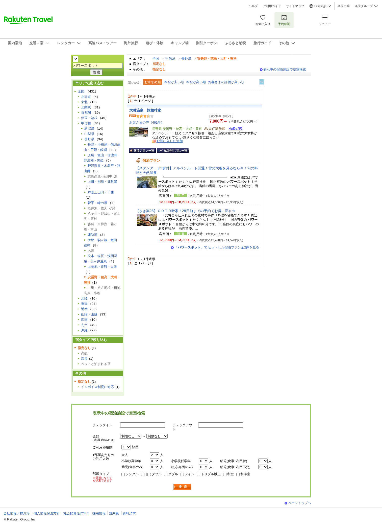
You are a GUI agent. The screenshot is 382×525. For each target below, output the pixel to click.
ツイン (189, 474)
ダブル (173, 474)
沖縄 (84, 330)
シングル (132, 474)
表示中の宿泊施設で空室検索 (284, 69)
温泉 (84, 358)
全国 (155, 58)
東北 (84, 102)
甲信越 (170, 58)
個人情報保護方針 (47, 513)
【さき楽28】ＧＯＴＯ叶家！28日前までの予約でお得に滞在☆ (186, 211)
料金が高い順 (196, 82)
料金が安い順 (174, 82)
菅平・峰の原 (97, 203)
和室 (230, 474)
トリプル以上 (211, 474)
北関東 (86, 107)
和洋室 (245, 474)
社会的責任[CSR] (76, 513)
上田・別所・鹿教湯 (102, 182)
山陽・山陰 (89, 314)
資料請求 (129, 513)
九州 (84, 325)
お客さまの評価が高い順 (226, 82)
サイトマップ (295, 6)
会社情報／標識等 (17, 513)
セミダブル (153, 474)
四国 (84, 320)
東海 (84, 304)
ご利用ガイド (272, 6)
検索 (182, 487)
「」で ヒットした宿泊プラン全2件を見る (216, 247)
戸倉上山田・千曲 (101, 192)
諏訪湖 (92, 235)
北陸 (84, 298)
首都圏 (86, 113)
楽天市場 (344, 6)
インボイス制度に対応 (97, 387)
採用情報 (99, 513)
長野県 (186, 58)
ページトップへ (299, 503)
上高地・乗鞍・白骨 (102, 266)
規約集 (114, 513)
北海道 (86, 97)
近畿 (84, 309)
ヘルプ (253, 6)
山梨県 (89, 134)
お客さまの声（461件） (146, 122)
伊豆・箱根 (89, 118)
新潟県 (89, 128)
